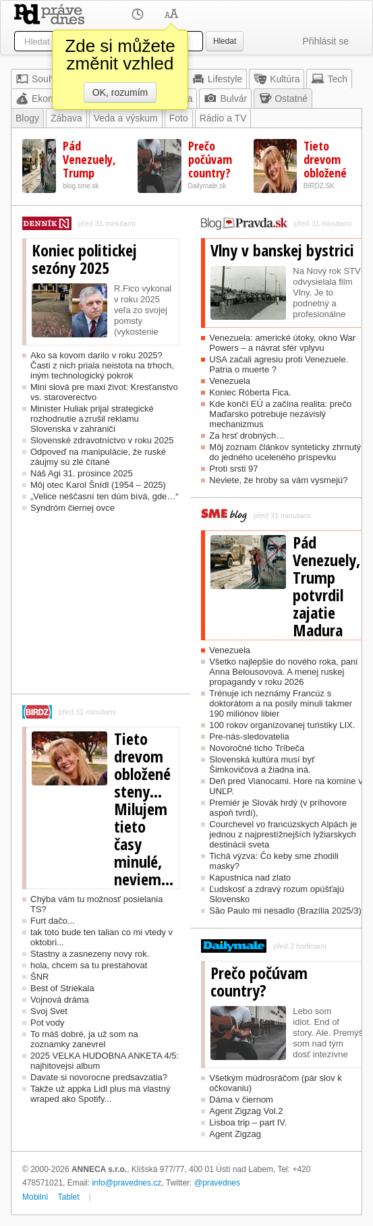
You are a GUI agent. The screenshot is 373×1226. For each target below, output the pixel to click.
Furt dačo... (52, 921)
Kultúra (276, 79)
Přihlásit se (326, 41)
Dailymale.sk (207, 186)
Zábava (66, 118)
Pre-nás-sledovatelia (249, 736)
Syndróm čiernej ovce (72, 508)
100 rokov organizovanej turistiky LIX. (282, 725)
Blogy (27, 118)
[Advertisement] (100, 609)
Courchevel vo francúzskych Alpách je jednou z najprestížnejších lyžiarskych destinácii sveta (283, 834)
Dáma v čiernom (241, 1099)
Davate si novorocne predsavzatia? (98, 1077)
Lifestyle (217, 79)
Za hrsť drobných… (247, 435)
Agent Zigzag (235, 1134)
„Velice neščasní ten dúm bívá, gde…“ (104, 496)
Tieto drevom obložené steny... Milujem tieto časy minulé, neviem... (143, 809)
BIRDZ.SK (319, 186)
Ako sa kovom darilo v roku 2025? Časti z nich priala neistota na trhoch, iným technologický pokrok (102, 365)
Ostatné (283, 98)
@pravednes (217, 1183)
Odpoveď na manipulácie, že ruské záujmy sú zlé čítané (98, 457)
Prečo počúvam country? (210, 159)
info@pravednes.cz (126, 1183)
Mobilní (35, 1197)
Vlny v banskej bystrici (282, 250)
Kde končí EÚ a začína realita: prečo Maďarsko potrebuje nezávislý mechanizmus (280, 414)
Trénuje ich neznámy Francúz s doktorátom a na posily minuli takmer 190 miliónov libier (280, 703)
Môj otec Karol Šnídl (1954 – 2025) (98, 485)
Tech (329, 79)
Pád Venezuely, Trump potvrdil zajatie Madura (326, 586)
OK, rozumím (120, 92)
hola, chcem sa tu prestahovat (88, 965)
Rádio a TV (223, 118)
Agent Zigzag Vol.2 (246, 1111)
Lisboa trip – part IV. (248, 1122)
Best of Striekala (62, 988)
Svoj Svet (48, 1011)
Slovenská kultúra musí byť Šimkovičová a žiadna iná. (262, 764)
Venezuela (229, 381)
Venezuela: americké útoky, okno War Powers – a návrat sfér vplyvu (282, 343)
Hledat (224, 41)
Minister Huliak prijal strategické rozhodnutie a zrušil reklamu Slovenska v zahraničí (92, 418)
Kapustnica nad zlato (250, 877)
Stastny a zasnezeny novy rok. (89, 954)
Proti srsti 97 (233, 469)
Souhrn (39, 79)
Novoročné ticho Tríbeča (256, 748)
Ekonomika (47, 98)
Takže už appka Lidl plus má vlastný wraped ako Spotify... (100, 1094)
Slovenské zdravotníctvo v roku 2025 (101, 440)
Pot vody (47, 1023)
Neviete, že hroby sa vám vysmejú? (278, 480)
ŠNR (39, 977)
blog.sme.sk (80, 186)
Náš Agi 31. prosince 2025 (81, 473)
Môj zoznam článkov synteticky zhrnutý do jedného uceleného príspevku (285, 452)
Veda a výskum (126, 118)
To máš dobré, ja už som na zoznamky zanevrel (84, 1039)
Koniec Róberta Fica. (250, 392)
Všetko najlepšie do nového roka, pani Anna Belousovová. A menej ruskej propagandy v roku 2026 (283, 672)
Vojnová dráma (59, 1000)
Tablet (69, 1197)
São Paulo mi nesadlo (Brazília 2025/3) (285, 910)
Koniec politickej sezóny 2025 (84, 259)
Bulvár (225, 98)
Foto (178, 118)
